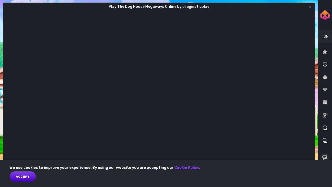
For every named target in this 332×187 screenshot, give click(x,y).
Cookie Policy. (187, 167)
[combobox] (325, 36)
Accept (23, 176)
